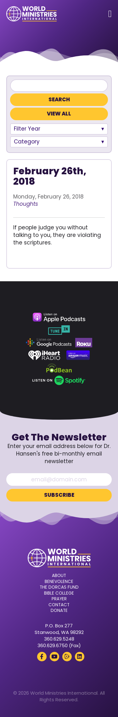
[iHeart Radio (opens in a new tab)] (44, 355)
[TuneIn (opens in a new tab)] (59, 330)
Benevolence (59, 582)
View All (59, 113)
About (59, 576)
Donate (59, 610)
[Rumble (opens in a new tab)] (67, 656)
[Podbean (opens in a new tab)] (59, 368)
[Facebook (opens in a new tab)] (42, 656)
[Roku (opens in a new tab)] (83, 342)
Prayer (59, 599)
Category (27, 141)
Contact (59, 605)
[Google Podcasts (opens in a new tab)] (49, 342)
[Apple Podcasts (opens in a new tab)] (59, 317)
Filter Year (27, 128)
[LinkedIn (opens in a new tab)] (79, 656)
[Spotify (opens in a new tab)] (59, 380)
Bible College (59, 593)
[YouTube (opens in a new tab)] (54, 656)
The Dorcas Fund (59, 587)
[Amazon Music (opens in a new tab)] (78, 355)
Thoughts (25, 204)
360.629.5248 (59, 639)
